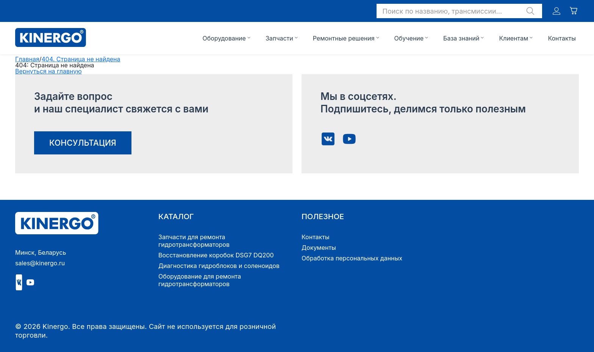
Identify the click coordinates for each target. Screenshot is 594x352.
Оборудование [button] (223, 38)
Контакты (562, 38)
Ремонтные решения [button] (344, 38)
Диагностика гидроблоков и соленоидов (219, 265)
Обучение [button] (409, 38)
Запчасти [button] (279, 38)
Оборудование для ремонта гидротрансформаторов (199, 280)
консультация (82, 143)
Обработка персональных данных (352, 258)
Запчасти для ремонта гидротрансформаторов (194, 240)
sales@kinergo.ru (40, 263)
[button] (459, 11)
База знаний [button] (461, 38)
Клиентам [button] (513, 38)
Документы (319, 247)
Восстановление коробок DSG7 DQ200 (216, 255)
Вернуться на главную (48, 71)
